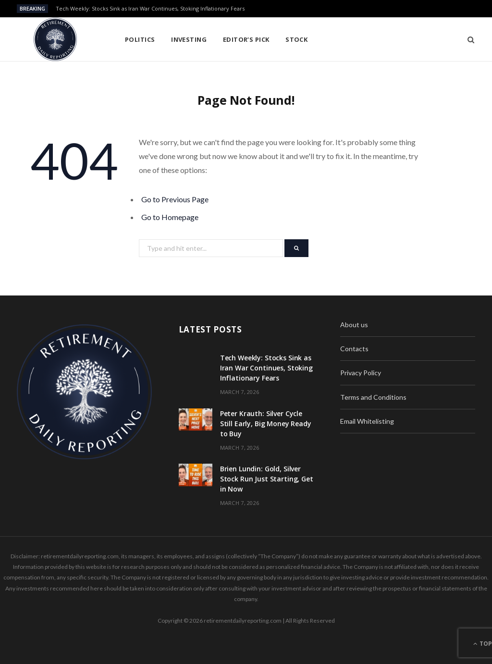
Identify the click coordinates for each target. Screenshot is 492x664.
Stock (296, 39)
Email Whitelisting (367, 421)
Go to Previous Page (175, 199)
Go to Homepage (169, 216)
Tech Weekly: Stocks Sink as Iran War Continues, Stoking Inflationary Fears (150, 8)
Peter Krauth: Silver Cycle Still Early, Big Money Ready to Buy (265, 423)
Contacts (354, 348)
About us (354, 324)
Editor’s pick (246, 39)
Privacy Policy (360, 373)
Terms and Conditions (373, 397)
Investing (189, 39)
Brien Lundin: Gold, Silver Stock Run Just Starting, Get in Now (266, 478)
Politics (140, 39)
